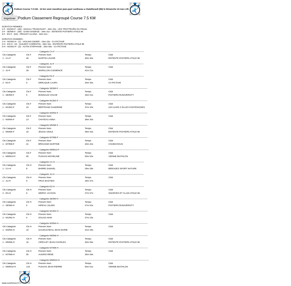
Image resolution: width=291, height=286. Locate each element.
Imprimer (10, 18)
